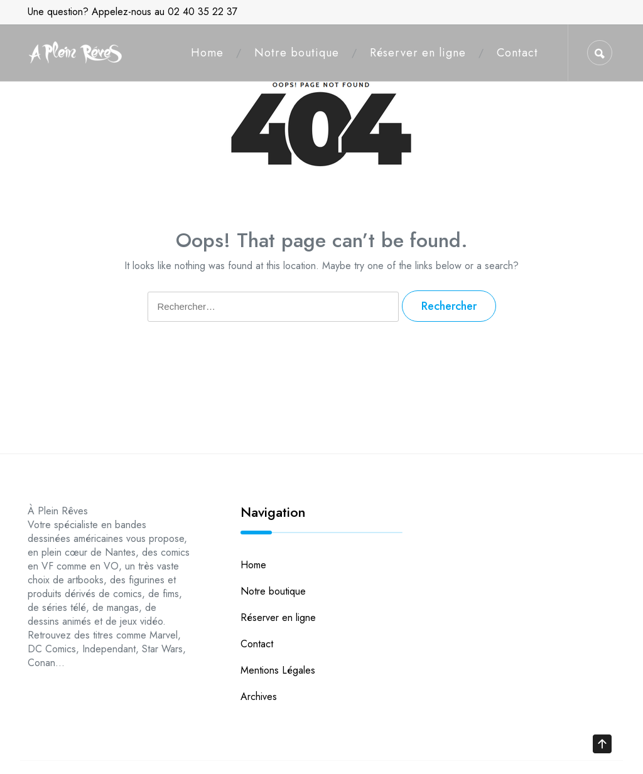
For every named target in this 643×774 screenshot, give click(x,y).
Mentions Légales (277, 670)
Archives (258, 696)
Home (207, 53)
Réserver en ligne (418, 53)
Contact (517, 53)
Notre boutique (296, 53)
